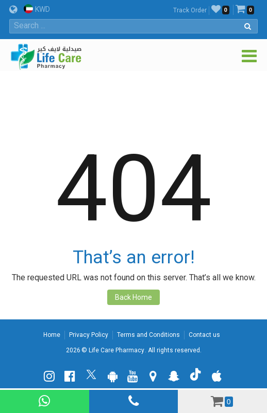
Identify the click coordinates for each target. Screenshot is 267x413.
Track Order (190, 10)
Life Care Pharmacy (116, 350)
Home (51, 334)
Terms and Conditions (148, 334)
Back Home (133, 297)
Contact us (204, 334)
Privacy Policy (88, 334)
